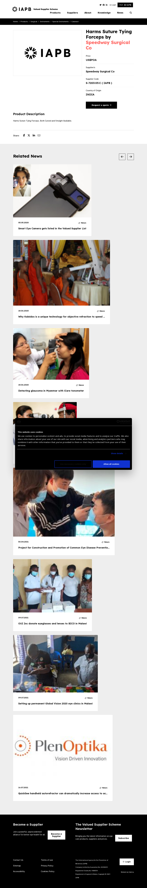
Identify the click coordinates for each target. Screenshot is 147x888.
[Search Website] (131, 12)
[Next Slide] (130, 157)
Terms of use (47, 860)
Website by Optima (127, 872)
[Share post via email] (40, 135)
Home (15, 21)
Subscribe (123, 838)
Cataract (75, 21)
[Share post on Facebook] (25, 135)
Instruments (45, 21)
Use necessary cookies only (73, 464)
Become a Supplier (56, 835)
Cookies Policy (47, 871)
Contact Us (18, 860)
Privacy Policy (47, 865)
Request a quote (101, 105)
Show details (117, 453)
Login (113, 5)
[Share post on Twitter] (30, 135)
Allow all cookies (111, 464)
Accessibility (19, 871)
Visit (125, 5)
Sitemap (17, 865)
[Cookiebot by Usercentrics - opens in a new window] (118, 422)
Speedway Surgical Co (108, 45)
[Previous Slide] (122, 157)
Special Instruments (60, 21)
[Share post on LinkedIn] (35, 135)
